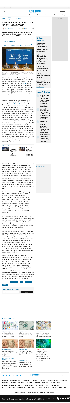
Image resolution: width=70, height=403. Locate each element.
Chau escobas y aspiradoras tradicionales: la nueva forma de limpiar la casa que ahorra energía (42, 47)
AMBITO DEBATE (47, 392)
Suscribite (27, 292)
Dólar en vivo (12, 7)
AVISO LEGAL (31, 387)
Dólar (14, 15)
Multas (54, 387)
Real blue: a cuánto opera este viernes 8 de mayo (10, 353)
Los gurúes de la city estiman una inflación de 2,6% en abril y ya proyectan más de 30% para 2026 (45, 114)
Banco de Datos (52, 380)
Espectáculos (29, 385)
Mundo (37, 382)
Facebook (6, 375)
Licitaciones (62, 387)
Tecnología (39, 385)
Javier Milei (30, 7)
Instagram (9, 375)
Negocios (47, 15)
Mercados (63, 380)
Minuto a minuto (40, 349)
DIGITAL (20, 392)
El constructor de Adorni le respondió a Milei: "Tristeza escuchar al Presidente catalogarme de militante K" (45, 100)
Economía (22, 15)
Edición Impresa (56, 382)
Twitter (3, 375)
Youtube (17, 375)
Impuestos (28, 282)
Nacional (30, 382)
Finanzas (31, 15)
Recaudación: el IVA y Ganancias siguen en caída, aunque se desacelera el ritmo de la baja (29, 152)
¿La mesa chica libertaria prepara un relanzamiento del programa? (43, 83)
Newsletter (67, 14)
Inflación (5, 284)
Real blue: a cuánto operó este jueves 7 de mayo (26, 353)
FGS (59, 7)
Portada (5, 380)
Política (39, 15)
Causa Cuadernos (51, 7)
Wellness (21, 382)
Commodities (47, 168)
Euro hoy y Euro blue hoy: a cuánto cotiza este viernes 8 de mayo (43, 334)
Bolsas (42, 168)
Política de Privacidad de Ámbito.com (13, 387)
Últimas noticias (15, 380)
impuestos (17, 104)
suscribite (62, 11)
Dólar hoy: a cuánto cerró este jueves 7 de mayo (44, 139)
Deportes (45, 382)
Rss (47, 385)
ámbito (4, 18)
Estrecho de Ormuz (21, 7)
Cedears (51, 168)
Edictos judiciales (43, 387)
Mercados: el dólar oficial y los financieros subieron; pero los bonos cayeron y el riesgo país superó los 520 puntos (43, 355)
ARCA (36, 7)
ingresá (66, 11)
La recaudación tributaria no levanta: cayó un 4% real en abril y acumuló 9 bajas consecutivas (14, 151)
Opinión (56, 15)
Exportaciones (43, 7)
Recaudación (19, 18)
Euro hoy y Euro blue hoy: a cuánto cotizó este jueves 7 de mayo (26, 364)
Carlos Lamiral (10, 28)
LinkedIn (13, 375)
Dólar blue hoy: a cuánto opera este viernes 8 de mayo (42, 68)
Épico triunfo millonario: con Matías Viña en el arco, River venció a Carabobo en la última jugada (42, 59)
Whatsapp (20, 375)
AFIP (24, 83)
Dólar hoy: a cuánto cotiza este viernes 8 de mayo (43, 75)
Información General (9, 385)
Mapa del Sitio (55, 385)
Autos (20, 385)
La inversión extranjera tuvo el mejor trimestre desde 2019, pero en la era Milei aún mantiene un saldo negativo (45, 127)
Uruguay (64, 15)
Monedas (38, 168)
